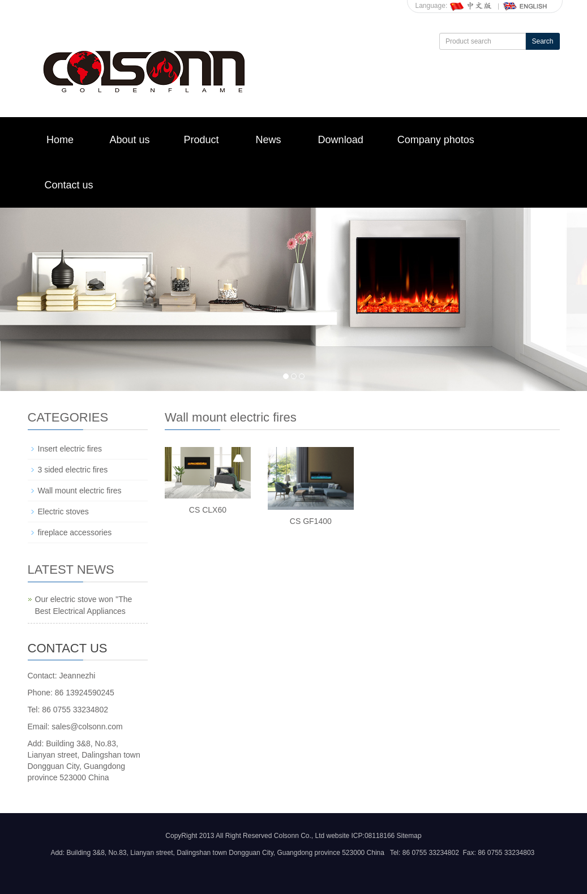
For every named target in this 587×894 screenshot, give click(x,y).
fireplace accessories (75, 532)
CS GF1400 (311, 521)
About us (130, 139)
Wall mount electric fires (80, 490)
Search (542, 41)
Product (201, 139)
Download (340, 139)
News (268, 139)
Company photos (435, 139)
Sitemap (409, 836)
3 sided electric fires (73, 469)
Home (60, 139)
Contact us (69, 185)
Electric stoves (63, 511)
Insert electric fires (70, 448)
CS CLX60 (207, 509)
